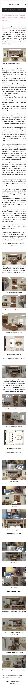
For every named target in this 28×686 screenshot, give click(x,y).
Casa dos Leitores (12, 9)
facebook (19, 677)
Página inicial (5, 9)
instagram (7, 677)
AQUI (15, 683)
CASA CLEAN (14, 4)
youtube (13, 677)
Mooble (15, 245)
